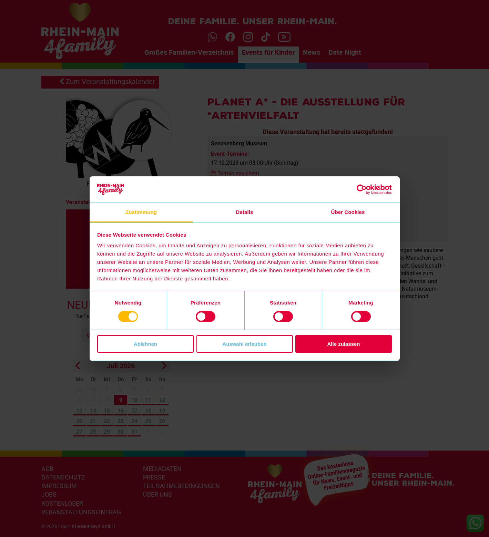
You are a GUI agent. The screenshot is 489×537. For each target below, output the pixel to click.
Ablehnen (145, 344)
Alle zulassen (343, 344)
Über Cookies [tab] (348, 212)
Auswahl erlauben (244, 344)
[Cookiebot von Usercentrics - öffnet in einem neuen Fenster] (362, 189)
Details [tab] (244, 212)
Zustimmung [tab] (141, 212)
